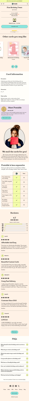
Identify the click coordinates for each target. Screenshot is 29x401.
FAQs (24, 379)
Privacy (20, 389)
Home (4, 389)
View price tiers (14, 15)
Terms (16, 389)
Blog (25, 389)
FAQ (12, 389)
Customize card (14, 26)
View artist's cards (6, 117)
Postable (15, 9)
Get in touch (14, 393)
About (8, 389)
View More (3, 250)
